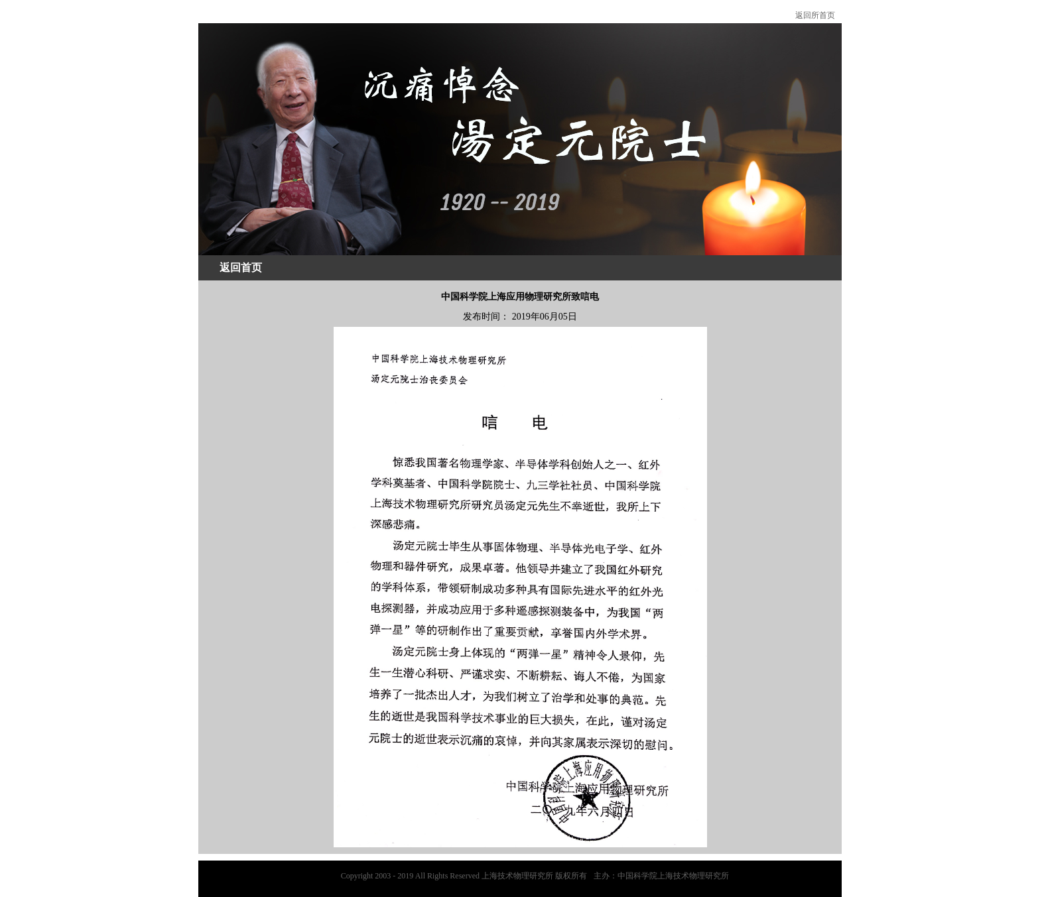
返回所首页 (815, 15)
